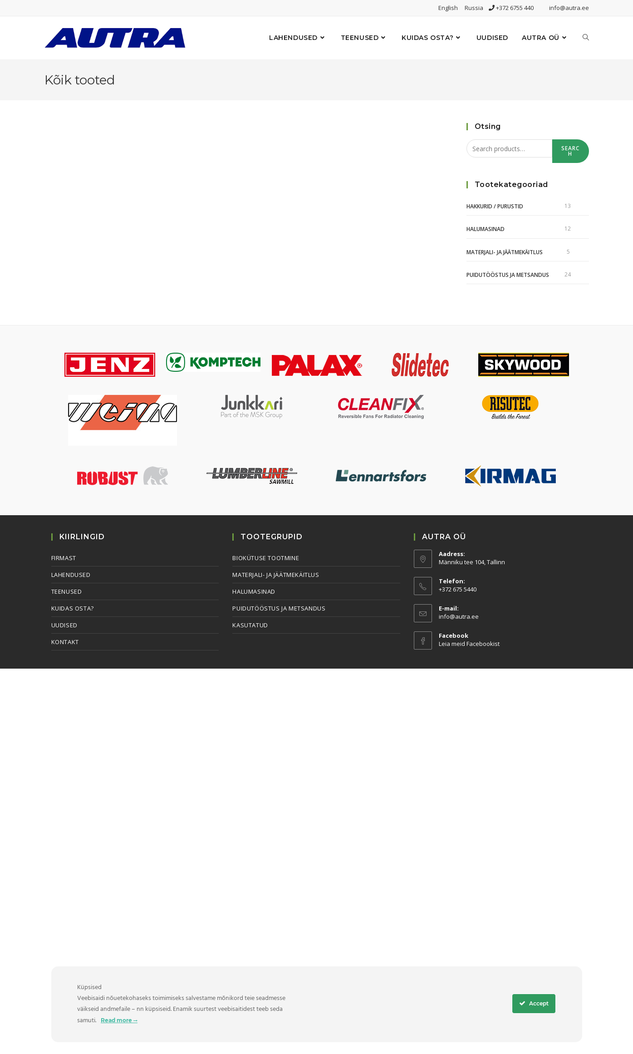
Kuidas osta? (72, 608)
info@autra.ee (569, 8)
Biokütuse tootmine (265, 558)
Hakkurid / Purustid (494, 206)
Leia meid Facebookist (469, 644)
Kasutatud (250, 625)
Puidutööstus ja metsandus (507, 275)
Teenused (66, 591)
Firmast (63, 558)
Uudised (64, 625)
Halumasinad (485, 229)
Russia (477, 8)
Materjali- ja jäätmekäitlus (504, 252)
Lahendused (71, 575)
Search (570, 151)
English (450, 8)
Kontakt (65, 642)
